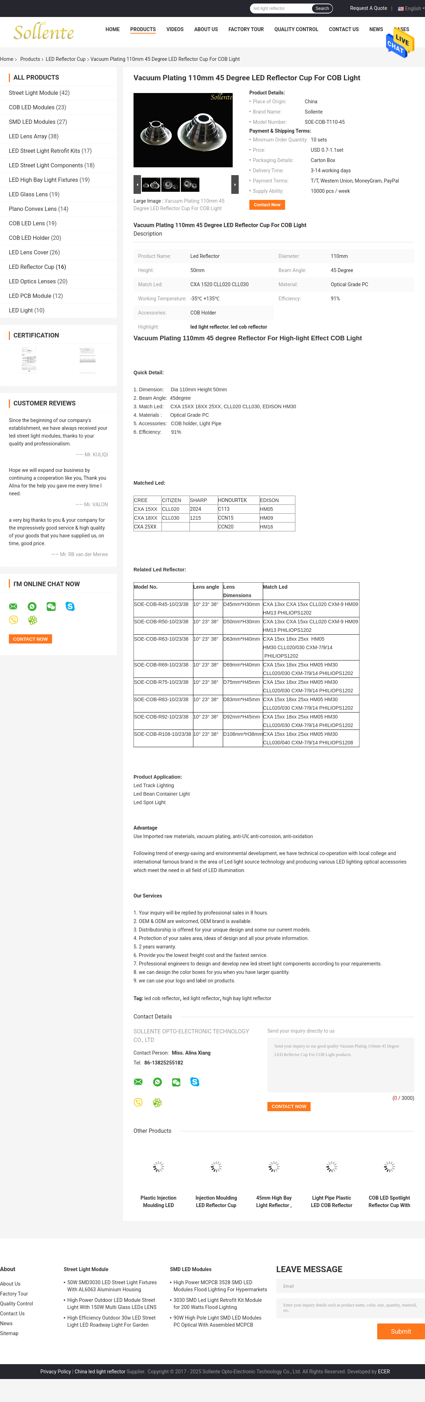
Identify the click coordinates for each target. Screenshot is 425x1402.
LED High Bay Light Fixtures (43, 180)
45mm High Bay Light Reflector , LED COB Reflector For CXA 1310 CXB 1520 (274, 1201)
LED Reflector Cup (65, 59)
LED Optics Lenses (32, 281)
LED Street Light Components (46, 165)
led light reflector (201, 998)
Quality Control (296, 29)
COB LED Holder (29, 238)
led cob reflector (162, 998)
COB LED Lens (27, 223)
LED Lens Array (28, 136)
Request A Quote (368, 8)
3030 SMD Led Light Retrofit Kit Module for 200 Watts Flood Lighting (218, 1303)
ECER (384, 1371)
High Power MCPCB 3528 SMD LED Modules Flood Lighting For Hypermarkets (220, 1286)
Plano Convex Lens (33, 209)
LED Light (21, 310)
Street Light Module (33, 93)
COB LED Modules (32, 107)
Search (322, 8)
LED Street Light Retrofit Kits (44, 151)
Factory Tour (246, 29)
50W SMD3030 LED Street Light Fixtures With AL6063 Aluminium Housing (112, 1286)
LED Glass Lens (28, 194)
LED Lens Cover (28, 252)
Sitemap (9, 1333)
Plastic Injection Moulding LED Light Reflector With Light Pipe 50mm (158, 1201)
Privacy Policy (55, 1371)
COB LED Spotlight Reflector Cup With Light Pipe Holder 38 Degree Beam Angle (389, 1201)
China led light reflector (100, 1371)
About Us (206, 29)
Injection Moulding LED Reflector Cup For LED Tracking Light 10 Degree (216, 1201)
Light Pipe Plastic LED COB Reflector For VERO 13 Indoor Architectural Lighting (331, 1201)
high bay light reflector (246, 998)
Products (143, 29)
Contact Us (344, 29)
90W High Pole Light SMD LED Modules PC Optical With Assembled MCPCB (217, 1321)
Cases (401, 29)
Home (113, 29)
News (376, 29)
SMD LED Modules (32, 122)
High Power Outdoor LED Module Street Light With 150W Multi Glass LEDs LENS (112, 1303)
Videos (175, 29)
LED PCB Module (30, 296)
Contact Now (267, 204)
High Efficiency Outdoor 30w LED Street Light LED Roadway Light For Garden (111, 1321)
